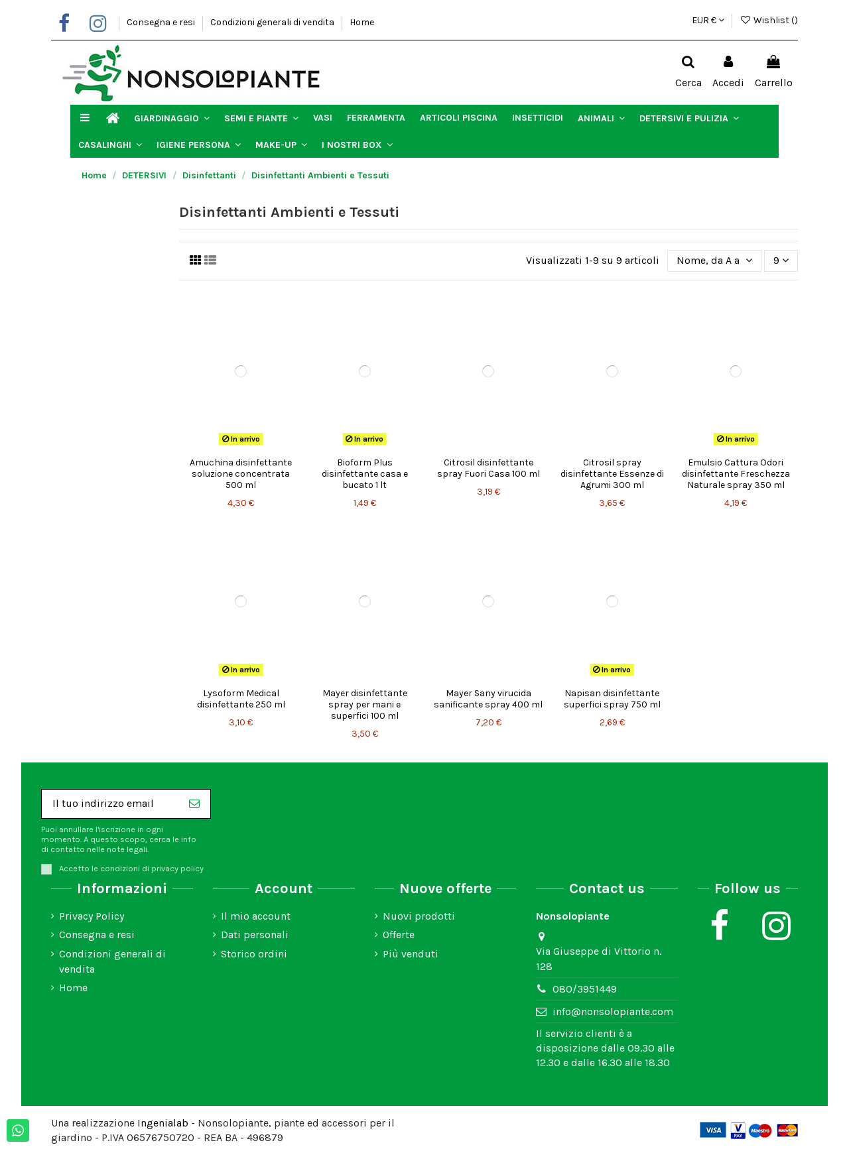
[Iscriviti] (194, 804)
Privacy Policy (91, 916)
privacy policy (177, 868)
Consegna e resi (162, 22)
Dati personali (255, 934)
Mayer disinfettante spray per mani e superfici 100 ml (364, 704)
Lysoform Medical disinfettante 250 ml (241, 699)
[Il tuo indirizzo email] (110, 804)
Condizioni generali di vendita (273, 22)
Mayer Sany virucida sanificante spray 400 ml (488, 699)
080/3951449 (585, 989)
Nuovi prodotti (419, 916)
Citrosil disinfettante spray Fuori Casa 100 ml (488, 468)
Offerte (399, 934)
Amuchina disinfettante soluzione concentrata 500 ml (241, 474)
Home (362, 22)
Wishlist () (769, 20)
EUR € (708, 20)
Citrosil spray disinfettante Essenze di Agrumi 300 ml (612, 474)
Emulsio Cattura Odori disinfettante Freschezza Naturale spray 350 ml (736, 474)
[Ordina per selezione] (714, 260)
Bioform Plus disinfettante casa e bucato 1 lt (365, 474)
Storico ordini (254, 953)
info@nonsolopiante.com (613, 1011)
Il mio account (256, 916)
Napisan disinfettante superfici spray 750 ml (612, 699)
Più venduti (410, 953)
